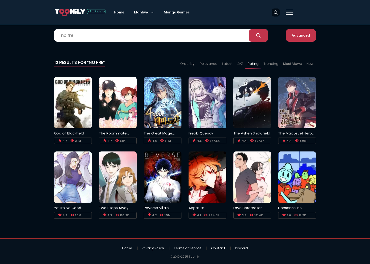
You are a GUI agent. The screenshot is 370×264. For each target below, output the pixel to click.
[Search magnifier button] (276, 12)
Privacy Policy (153, 248)
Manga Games (177, 12)
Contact (218, 248)
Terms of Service (188, 248)
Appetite (196, 207)
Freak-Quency (201, 133)
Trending (270, 63)
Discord (241, 248)
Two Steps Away (113, 207)
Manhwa (141, 12)
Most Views (292, 63)
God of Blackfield (69, 133)
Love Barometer (247, 207)
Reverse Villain (156, 207)
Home (119, 12)
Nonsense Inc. (290, 207)
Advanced (301, 35)
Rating (253, 63)
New (310, 63)
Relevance (208, 63)
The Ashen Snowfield (251, 133)
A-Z (240, 63)
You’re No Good (67, 207)
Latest (227, 63)
